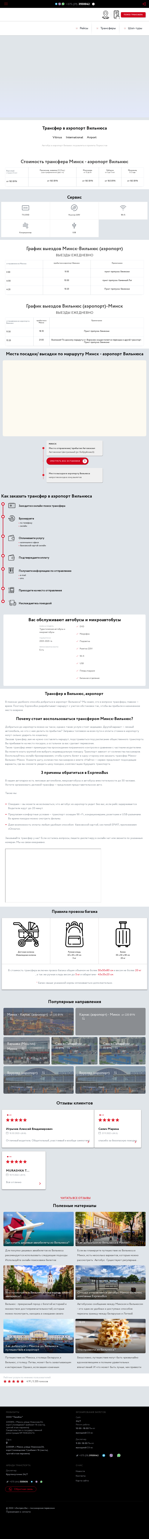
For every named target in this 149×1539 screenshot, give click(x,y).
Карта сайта (82, 1480)
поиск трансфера (133, 14)
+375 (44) (17, 1482)
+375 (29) (87, 1455)
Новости (80, 1471)
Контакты (81, 1476)
